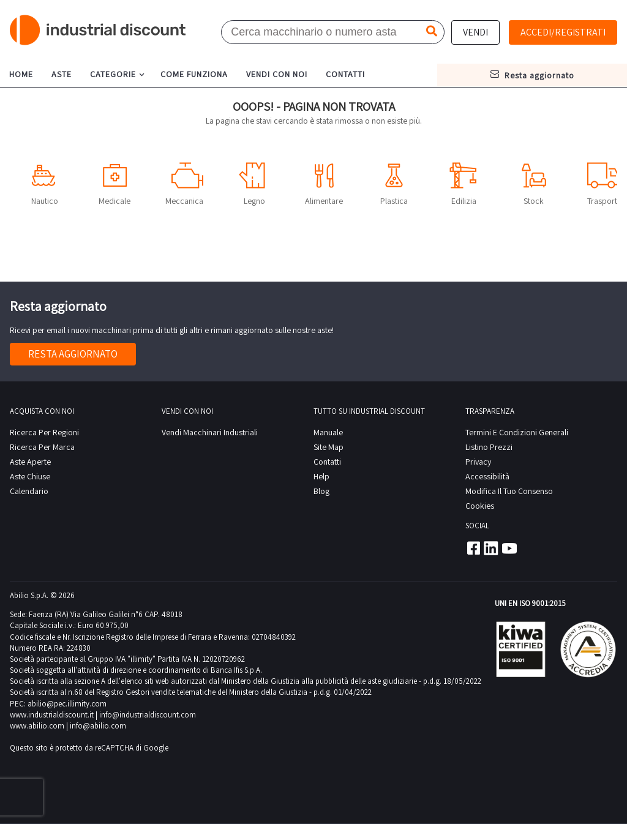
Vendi (475, 32)
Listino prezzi (488, 446)
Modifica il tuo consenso (509, 490)
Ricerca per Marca (42, 446)
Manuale (328, 432)
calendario (29, 490)
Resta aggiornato (73, 354)
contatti (345, 74)
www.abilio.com (37, 726)
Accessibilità (487, 476)
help (321, 476)
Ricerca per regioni (44, 432)
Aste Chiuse (30, 476)
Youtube (509, 548)
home (21, 74)
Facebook (472, 548)
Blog (321, 490)
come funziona (194, 74)
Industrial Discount (98, 30)
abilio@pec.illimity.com (67, 704)
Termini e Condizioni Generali (516, 432)
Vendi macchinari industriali (210, 432)
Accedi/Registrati (563, 32)
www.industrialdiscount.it (52, 715)
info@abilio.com (98, 726)
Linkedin (491, 548)
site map (329, 446)
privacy (478, 461)
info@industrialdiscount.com (147, 715)
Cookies (479, 505)
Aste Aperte (30, 461)
